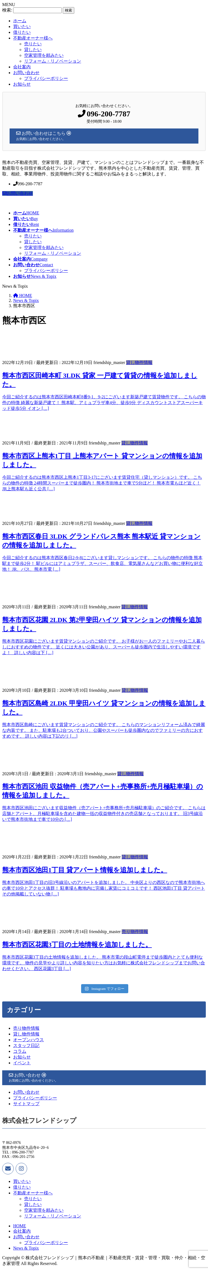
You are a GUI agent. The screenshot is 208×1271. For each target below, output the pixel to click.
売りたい (33, 43)
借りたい (22, 32)
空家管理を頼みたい (44, 55)
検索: (7, 10)
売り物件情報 (135, 931)
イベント (22, 1062)
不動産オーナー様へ (33, 38)
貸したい (33, 49)
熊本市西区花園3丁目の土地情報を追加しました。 (77, 944)
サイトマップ (26, 1103)
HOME (19, 1226)
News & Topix (26, 1248)
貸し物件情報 (139, 362)
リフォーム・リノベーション (52, 61)
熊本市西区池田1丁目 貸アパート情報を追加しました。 (84, 870)
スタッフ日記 (26, 1045)
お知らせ (22, 84)
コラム (19, 1051)
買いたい (22, 26)
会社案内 (22, 67)
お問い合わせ (26, 72)
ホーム (19, 20)
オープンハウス (28, 1039)
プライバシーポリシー (46, 78)
